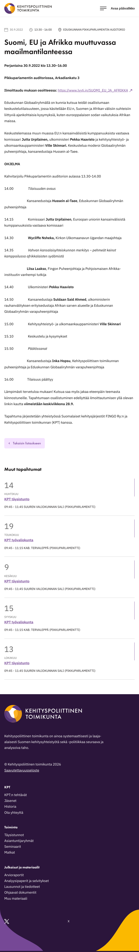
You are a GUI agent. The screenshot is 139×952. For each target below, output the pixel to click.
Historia (10, 806)
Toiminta (10, 827)
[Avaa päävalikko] (117, 8)
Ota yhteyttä (13, 812)
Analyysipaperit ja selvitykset (26, 881)
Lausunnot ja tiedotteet (22, 887)
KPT (7, 787)
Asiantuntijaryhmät (19, 841)
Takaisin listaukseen (24, 443)
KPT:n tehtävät (15, 795)
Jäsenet (10, 801)
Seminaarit (12, 847)
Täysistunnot (14, 835)
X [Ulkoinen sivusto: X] (37, 921)
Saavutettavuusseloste (21, 770)
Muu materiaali (15, 898)
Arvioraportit (14, 875)
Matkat (9, 852)
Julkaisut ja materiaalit (21, 867)
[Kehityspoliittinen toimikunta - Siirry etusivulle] (28, 8)
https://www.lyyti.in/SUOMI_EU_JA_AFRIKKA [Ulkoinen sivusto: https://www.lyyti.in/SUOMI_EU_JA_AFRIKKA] (93, 90)
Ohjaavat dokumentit (20, 892)
